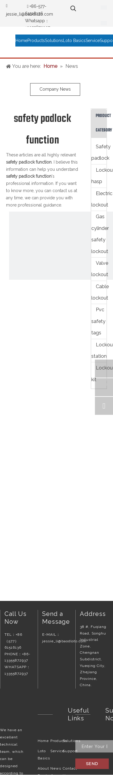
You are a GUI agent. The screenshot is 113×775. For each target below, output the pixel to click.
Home (43, 741)
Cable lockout (98, 292)
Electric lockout (98, 199)
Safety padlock (98, 152)
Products (58, 741)
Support (70, 751)
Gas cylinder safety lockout (98, 234)
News (55, 768)
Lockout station (98, 350)
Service (57, 751)
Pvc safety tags (98, 321)
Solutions (71, 741)
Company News (55, 89)
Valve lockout (98, 268)
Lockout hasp (98, 175)
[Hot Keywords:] (73, 8)
